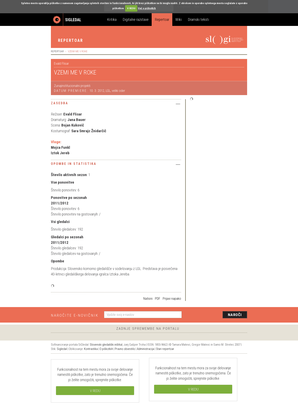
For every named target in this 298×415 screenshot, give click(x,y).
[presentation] (217, 315)
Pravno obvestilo (125, 349)
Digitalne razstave (136, 19)
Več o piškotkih (147, 8)
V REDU (131, 8)
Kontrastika (91, 349)
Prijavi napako (172, 298)
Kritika (112, 19)
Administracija (145, 349)
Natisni (147, 298)
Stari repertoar (165, 349)
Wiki (178, 19)
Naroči (235, 314)
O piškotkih (106, 349)
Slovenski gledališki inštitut (106, 344)
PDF (157, 298)
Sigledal (62, 349)
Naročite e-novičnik (75, 315)
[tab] (116, 104)
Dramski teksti (198, 19)
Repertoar (162, 19)
